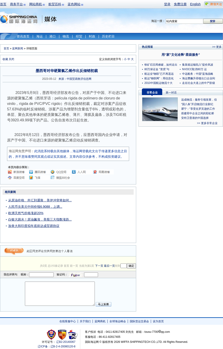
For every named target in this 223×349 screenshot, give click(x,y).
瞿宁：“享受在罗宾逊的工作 (198, 108)
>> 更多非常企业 (207, 123)
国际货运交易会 (139, 321)
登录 (167, 4)
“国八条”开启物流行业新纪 (197, 104)
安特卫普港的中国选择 (195, 118)
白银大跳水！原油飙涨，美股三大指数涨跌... (40, 219)
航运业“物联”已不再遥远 (159, 73)
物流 (66, 36)
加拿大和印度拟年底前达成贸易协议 (33, 226)
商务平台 (16, 4)
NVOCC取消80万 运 (194, 69)
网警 (62, 334)
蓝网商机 (100, 321)
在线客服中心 (67, 321)
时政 (92, 36)
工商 (52, 334)
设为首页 (158, 321)
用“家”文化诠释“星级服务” (181, 54)
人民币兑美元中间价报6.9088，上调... (35, 206)
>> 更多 (217, 46)
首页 (3, 4)
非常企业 (152, 92)
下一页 (99, 265)
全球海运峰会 (117, 321)
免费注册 (180, 4)
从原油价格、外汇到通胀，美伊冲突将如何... (40, 200)
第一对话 (171, 92)
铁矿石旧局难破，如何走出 (160, 64)
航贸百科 (54, 4)
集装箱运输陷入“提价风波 (197, 64)
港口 (52, 36)
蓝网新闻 (17, 48)
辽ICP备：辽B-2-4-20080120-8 (56, 346)
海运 (39, 36)
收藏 (5, 59)
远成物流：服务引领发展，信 (199, 99)
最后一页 (109, 265)
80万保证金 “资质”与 (156, 69)
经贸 (79, 36)
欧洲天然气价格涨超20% (25, 213)
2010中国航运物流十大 (158, 83)
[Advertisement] (107, 217)
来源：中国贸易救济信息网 (74, 78)
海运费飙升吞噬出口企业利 (198, 78)
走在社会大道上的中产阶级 (198, 83)
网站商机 (35, 4)
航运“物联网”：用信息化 (159, 78)
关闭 (11, 59)
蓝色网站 (74, 4)
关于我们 (85, 321)
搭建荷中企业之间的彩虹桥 (197, 113)
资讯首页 (23, 36)
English (195, 4)
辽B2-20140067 (65, 342)
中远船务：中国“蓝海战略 (197, 73)
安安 (72, 334)
